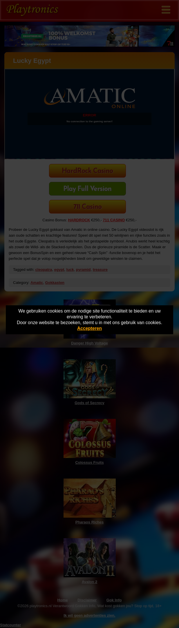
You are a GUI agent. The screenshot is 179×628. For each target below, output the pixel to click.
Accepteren (89, 328)
